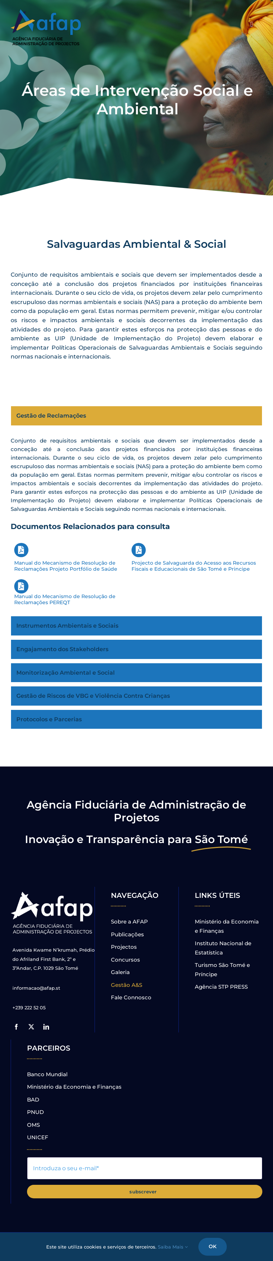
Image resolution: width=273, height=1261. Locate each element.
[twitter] (31, 1026)
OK (212, 1246)
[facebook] (16, 1026)
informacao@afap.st (36, 988)
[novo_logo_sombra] (46, 12)
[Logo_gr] (53, 893)
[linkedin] (46, 1026)
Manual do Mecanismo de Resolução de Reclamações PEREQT (65, 592)
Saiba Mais (173, 1247)
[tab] (136, 416)
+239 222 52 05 (29, 1007)
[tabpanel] (136, 522)
